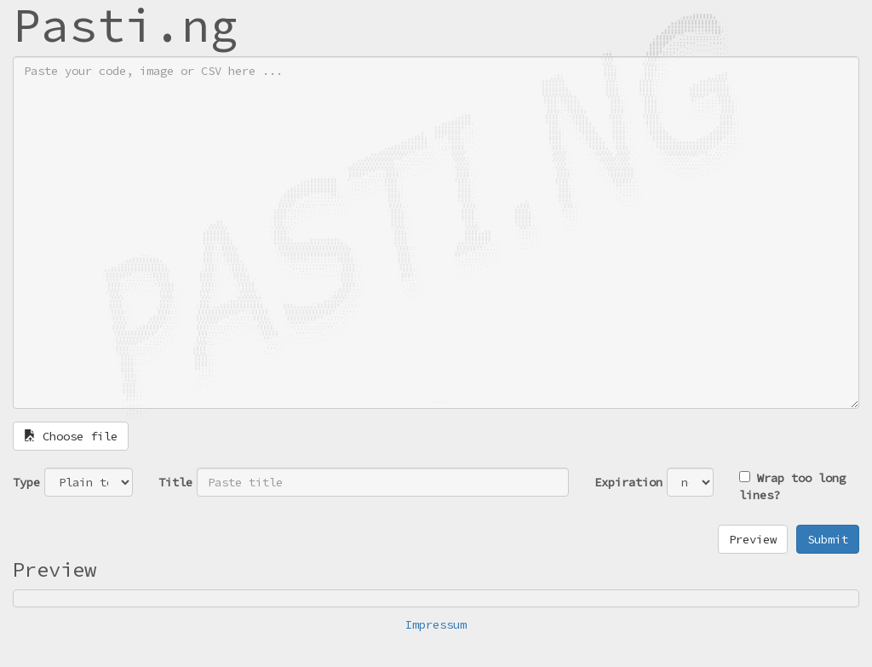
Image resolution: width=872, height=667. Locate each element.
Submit (827, 539)
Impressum (436, 624)
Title (175, 482)
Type (26, 482)
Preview (753, 539)
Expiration (628, 482)
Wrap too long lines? (792, 486)
